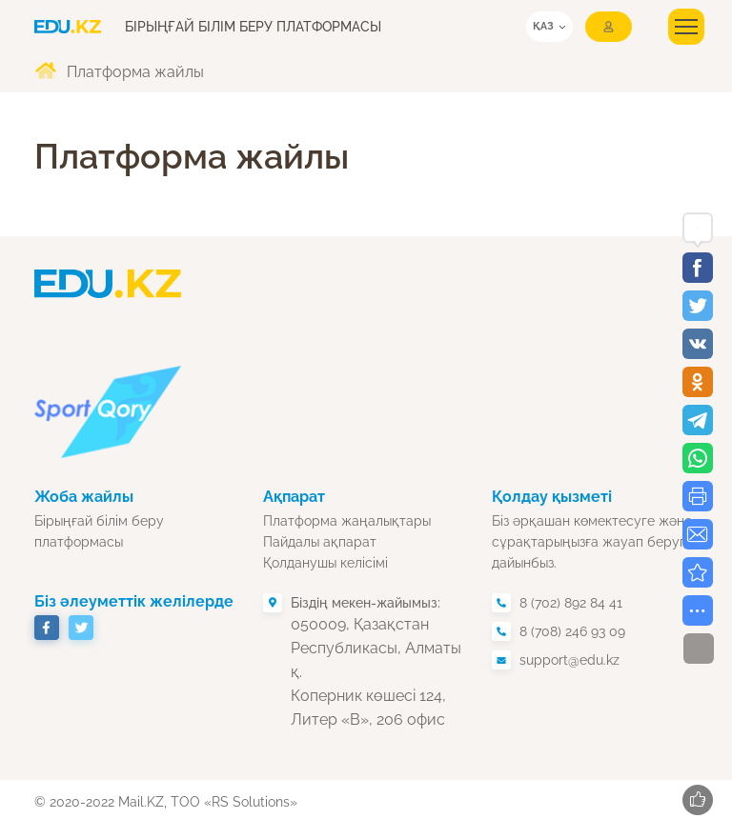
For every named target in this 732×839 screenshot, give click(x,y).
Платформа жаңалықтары (347, 521)
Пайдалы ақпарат (319, 541)
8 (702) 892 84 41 (570, 602)
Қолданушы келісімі (325, 562)
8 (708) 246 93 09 (572, 631)
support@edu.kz (569, 660)
